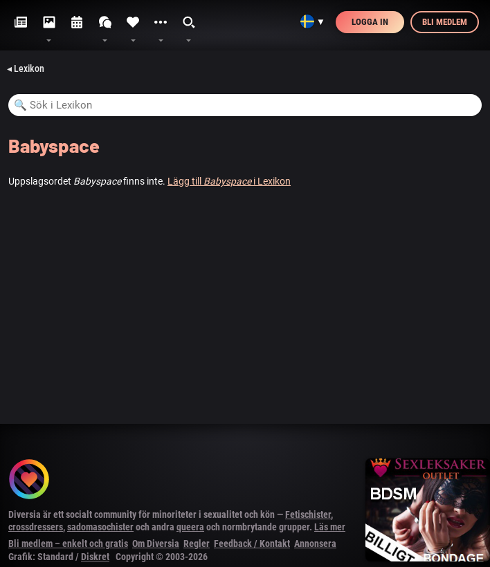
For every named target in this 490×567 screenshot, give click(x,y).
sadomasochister (100, 526)
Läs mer (329, 526)
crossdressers (35, 526)
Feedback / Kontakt (252, 543)
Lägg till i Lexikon (229, 181)
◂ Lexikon (25, 68)
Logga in (370, 22)
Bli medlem (444, 22)
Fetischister (308, 514)
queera (190, 526)
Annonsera (315, 543)
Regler (196, 543)
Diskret (95, 556)
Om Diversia (155, 543)
